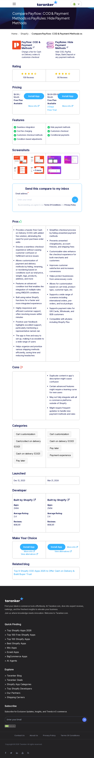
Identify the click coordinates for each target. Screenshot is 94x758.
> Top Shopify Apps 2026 (18, 630)
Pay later (20, 460)
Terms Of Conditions (52, 205)
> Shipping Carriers (15, 697)
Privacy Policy (70, 205)
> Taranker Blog (13, 675)
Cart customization (25, 434)
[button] (76, 4)
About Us (34, 735)
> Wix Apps (11, 647)
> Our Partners (12, 693)
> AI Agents (11, 660)
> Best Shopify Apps (15, 643)
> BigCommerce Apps (16, 656)
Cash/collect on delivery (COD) (27, 444)
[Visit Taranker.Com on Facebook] (6, 753)
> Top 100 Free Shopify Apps (20, 634)
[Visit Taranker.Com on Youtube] (22, 753)
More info (33, 106)
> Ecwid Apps (12, 652)
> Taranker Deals (14, 680)
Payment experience (60, 455)
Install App (34, 96)
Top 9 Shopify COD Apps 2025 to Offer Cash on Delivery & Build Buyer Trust (44, 573)
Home (14, 33)
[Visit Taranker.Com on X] (11, 753)
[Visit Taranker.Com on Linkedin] (17, 753)
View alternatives (29, 554)
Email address (22, 194)
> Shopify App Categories (18, 684)
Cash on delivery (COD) (28, 453)
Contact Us (19, 735)
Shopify (24, 33)
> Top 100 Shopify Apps (17, 639)
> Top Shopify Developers (18, 688)
